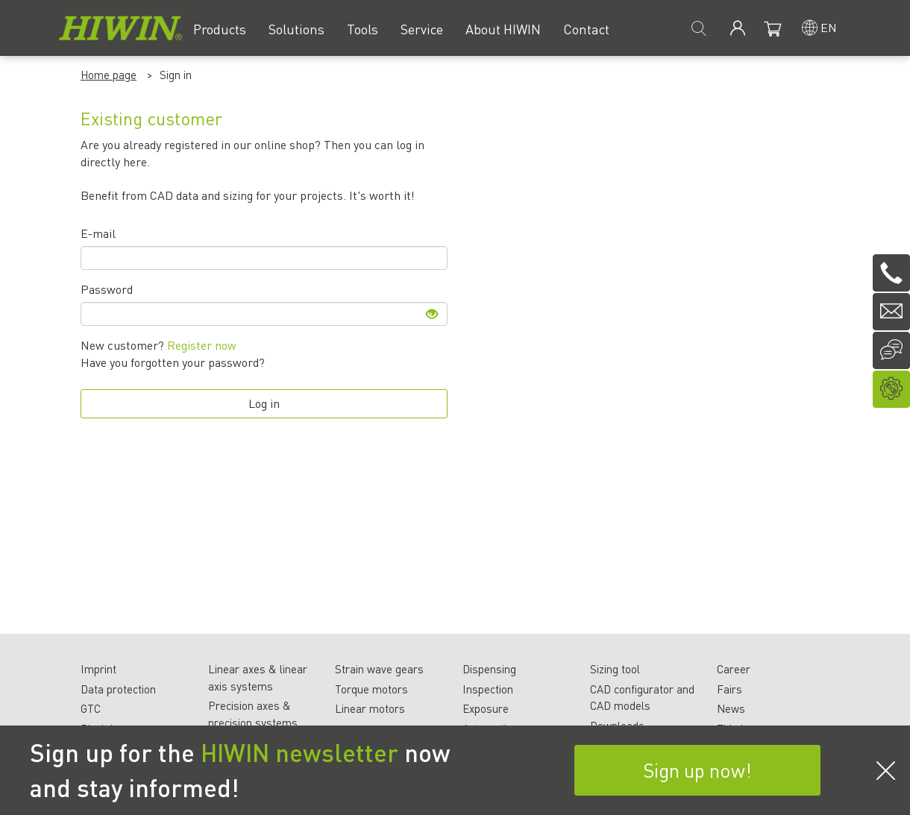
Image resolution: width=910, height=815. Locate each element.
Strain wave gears (379, 668)
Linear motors (370, 708)
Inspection (487, 689)
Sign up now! (697, 770)
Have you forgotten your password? (173, 362)
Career (733, 668)
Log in (264, 403)
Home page (108, 74)
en (828, 27)
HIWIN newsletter (299, 752)
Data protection (118, 689)
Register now (200, 345)
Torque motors (371, 689)
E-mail (98, 233)
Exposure (485, 708)
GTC (91, 708)
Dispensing (489, 668)
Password (107, 289)
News (731, 708)
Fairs (729, 689)
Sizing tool (615, 668)
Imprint (98, 668)
